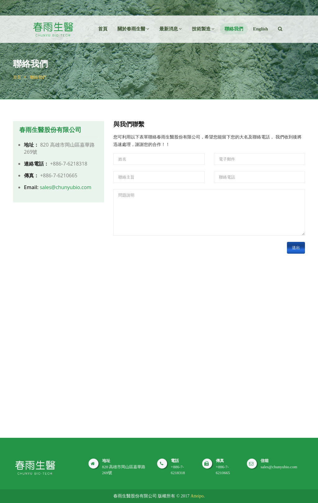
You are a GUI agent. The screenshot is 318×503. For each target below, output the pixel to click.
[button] (280, 28)
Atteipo (197, 496)
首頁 (102, 28)
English (260, 28)
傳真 (220, 460)
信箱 (265, 460)
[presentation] (160, 254)
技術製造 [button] (203, 29)
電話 (175, 460)
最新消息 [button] (170, 29)
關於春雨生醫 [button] (133, 29)
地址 (106, 460)
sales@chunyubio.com (65, 187)
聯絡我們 (234, 28)
